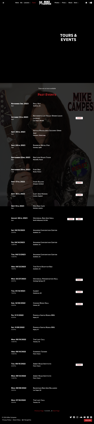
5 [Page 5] (49, 411)
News (17, 2)
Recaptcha (27, 420)
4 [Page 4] (48, 411)
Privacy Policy (6, 420)
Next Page (56, 411)
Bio (21, 2)
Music (70, 2)
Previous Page (39, 411)
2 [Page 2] (45, 411)
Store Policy (16, 420)
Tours (34, 2)
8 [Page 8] (51, 411)
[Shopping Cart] (90, 3)
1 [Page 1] (44, 411)
